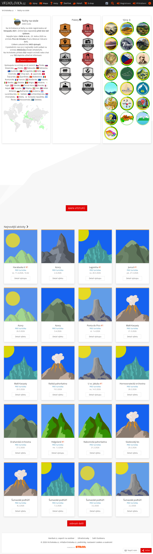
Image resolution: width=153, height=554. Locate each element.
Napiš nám (131, 550)
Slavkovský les (132, 441)
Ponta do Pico (93, 325)
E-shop (89, 3)
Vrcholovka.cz (8, 10)
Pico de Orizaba (19, 39)
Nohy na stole (23, 10)
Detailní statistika (26, 60)
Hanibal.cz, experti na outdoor (61, 538)
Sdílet (146, 550)
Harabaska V (19, 267)
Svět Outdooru (98, 538)
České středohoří (34, 50)
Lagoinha (93, 267)
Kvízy (54, 3)
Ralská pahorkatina (58, 383)
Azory (58, 267)
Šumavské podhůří (20, 500)
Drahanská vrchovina (20, 441)
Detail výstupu (20, 278)
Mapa (43, 3)
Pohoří (77, 3)
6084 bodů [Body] (26, 24)
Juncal (131, 267)
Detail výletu (58, 278)
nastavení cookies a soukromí (99, 542)
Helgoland (56, 441)
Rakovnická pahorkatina (95, 441)
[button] (113, 3)
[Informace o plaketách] (80, 19)
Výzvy (33, 3)
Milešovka (21, 50)
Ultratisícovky (83, 538)
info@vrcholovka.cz (68, 542)
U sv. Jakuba (93, 383)
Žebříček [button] (65, 3)
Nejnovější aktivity (16, 226)
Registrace (124, 3)
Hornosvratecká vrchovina (132, 383)
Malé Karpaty (132, 325)
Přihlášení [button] (139, 3)
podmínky (82, 542)
